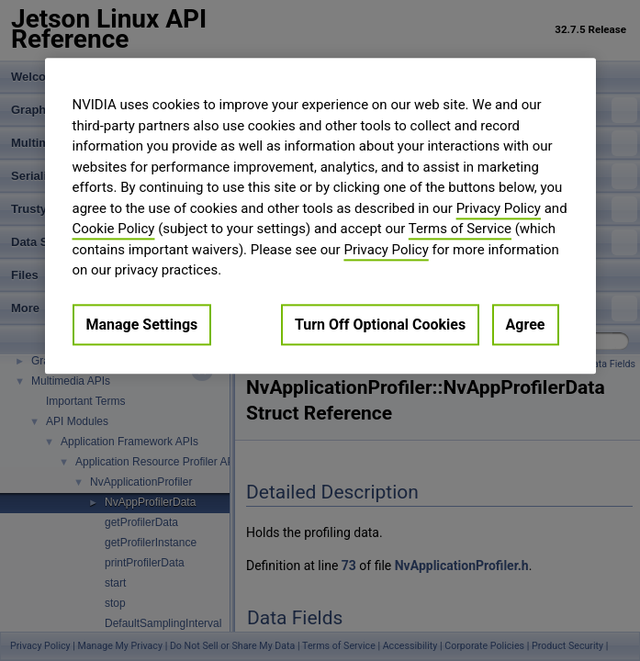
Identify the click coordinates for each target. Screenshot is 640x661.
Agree (525, 324)
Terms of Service (460, 228)
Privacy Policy (498, 208)
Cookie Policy (114, 228)
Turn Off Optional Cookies (380, 324)
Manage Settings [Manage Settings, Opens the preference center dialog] (142, 324)
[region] (320, 216)
